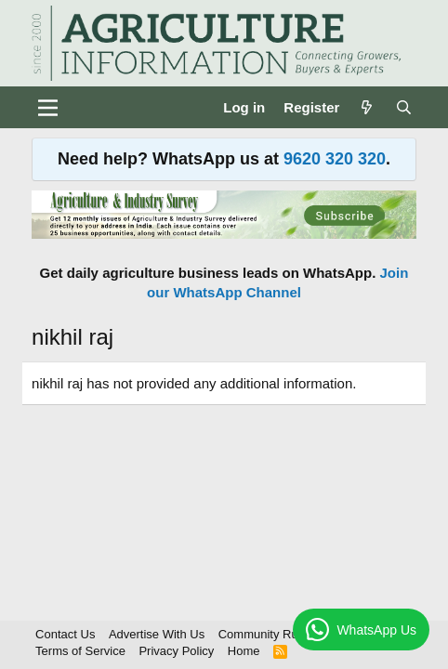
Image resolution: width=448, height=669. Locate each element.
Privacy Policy (176, 651)
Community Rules (266, 634)
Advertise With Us (156, 634)
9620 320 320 (334, 159)
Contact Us (65, 634)
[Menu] (48, 107)
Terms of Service (80, 651)
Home (244, 651)
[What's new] (367, 107)
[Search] (404, 107)
